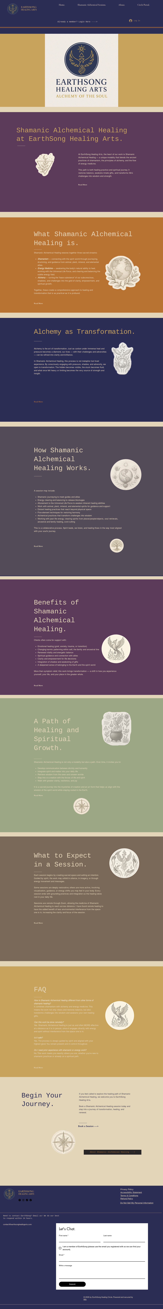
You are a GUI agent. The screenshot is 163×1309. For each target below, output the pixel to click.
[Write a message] (102, 1273)
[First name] (79, 1240)
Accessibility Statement (131, 1192)
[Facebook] (19, 1200)
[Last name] (123, 1240)
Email (61, 1255)
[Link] (27, 1200)
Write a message (65, 1265)
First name (63, 1236)
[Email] (101, 1259)
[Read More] (88, 184)
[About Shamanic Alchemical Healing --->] (112, 1152)
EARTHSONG (28, 7)
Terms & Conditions (129, 1195)
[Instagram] (23, 1200)
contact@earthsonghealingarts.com (17, 1224)
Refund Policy (126, 1198)
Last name (107, 1236)
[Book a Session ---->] (89, 1126)
